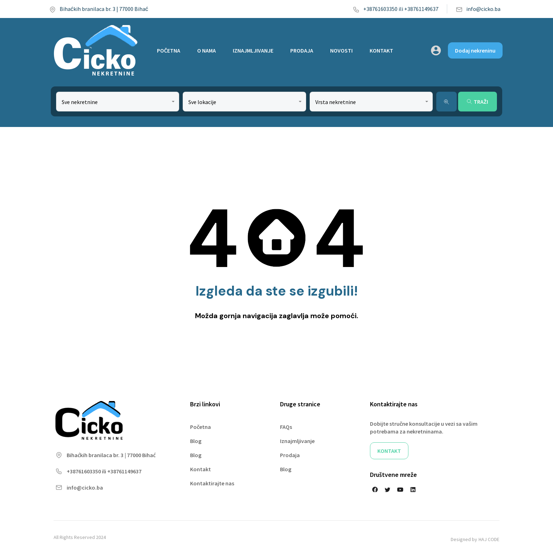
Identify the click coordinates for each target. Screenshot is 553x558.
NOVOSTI (341, 50)
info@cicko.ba (478, 8)
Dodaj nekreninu (475, 50)
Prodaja (290, 455)
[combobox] (117, 101)
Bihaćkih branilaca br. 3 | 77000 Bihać (98, 8)
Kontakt (200, 469)
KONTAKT (381, 50)
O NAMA (206, 50)
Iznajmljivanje (297, 440)
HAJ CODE (489, 539)
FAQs (286, 426)
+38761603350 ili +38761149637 (395, 8)
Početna (200, 426)
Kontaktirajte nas (212, 483)
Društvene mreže (393, 475)
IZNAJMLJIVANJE (253, 50)
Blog (195, 440)
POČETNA (168, 50)
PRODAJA (301, 50)
